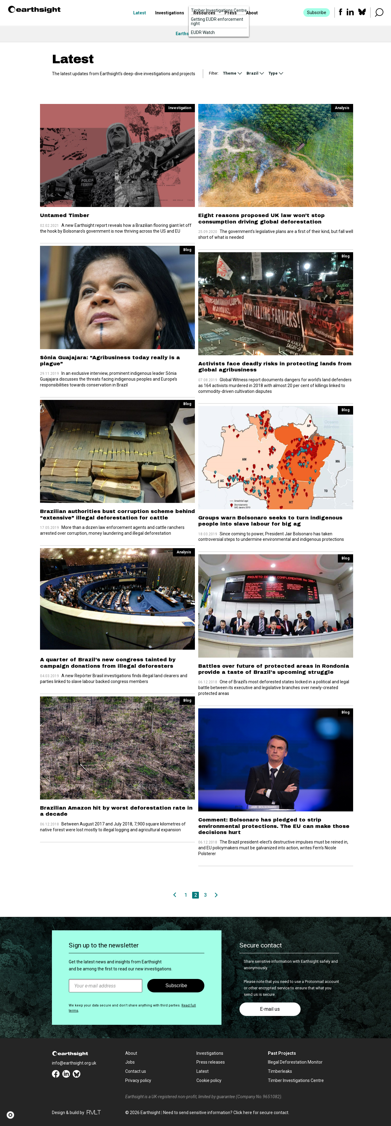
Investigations (169, 13)
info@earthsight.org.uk (74, 1063)
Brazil (252, 73)
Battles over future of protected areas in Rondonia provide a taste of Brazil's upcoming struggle (273, 669)
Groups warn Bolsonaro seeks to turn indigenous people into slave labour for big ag (270, 521)
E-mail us (270, 1009)
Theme (229, 73)
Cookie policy (208, 1080)
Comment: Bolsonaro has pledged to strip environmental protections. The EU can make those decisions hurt (273, 826)
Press (231, 13)
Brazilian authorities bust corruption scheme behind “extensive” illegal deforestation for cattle (117, 514)
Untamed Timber (64, 215)
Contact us (135, 1071)
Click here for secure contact (260, 1112)
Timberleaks (280, 1071)
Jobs (130, 1062)
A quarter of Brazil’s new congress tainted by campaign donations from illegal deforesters (107, 663)
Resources (204, 13)
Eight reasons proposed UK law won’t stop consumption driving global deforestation (261, 218)
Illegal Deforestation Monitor (295, 1062)
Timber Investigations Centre (296, 1080)
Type (273, 73)
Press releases (210, 1062)
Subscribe (316, 12)
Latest (139, 13)
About (252, 13)
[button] (12, 1115)
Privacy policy (138, 1080)
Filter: (213, 73)
